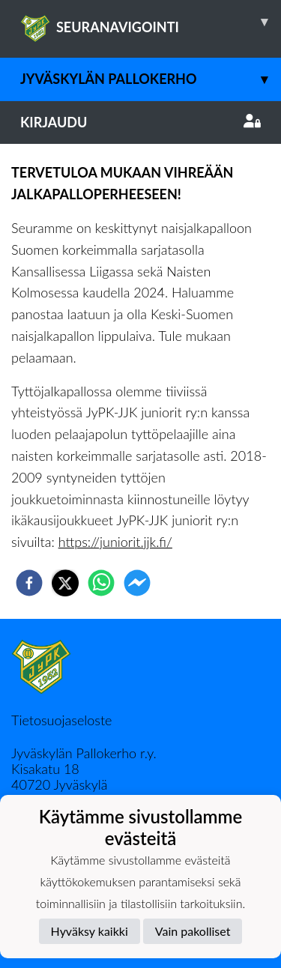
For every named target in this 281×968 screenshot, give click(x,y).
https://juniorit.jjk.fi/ (115, 541)
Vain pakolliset (193, 931)
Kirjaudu (140, 122)
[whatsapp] (101, 582)
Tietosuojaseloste (61, 720)
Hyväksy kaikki (89, 931)
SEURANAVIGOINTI (150, 21)
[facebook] (29, 582)
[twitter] (65, 582)
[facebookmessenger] (137, 582)
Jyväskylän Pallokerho (150, 79)
